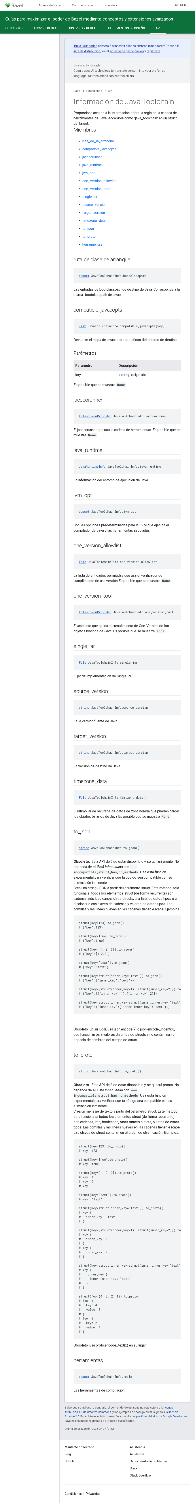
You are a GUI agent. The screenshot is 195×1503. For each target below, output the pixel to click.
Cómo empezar (83, 5)
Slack (133, 1468)
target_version (93, 213)
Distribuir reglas (83, 28)
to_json (88, 228)
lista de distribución (87, 51)
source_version (94, 205)
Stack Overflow (140, 1475)
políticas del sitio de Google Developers (161, 1416)
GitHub (180, 5)
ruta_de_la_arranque (98, 141)
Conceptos (14, 28)
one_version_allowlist (99, 181)
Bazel (77, 90)
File (82, 562)
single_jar (89, 197)
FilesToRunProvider (95, 416)
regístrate (153, 51)
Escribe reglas (46, 28)
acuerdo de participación (127, 51)
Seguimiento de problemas (149, 1461)
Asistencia (137, 1454)
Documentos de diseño (126, 28)
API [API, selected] (158, 28)
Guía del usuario (115, 5)
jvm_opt (88, 173)
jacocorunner (92, 157)
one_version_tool (96, 189)
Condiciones (73, 1493)
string (124, 375)
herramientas (92, 244)
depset (84, 276)
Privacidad (93, 1493)
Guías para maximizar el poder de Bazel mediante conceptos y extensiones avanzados (89, 19)
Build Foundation (85, 46)
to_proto (89, 236)
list (82, 326)
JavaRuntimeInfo (92, 466)
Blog (68, 1454)
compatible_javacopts (99, 149)
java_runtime (92, 165)
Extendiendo (94, 90)
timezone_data (94, 220)
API (110, 90)
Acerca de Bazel (50, 5)
